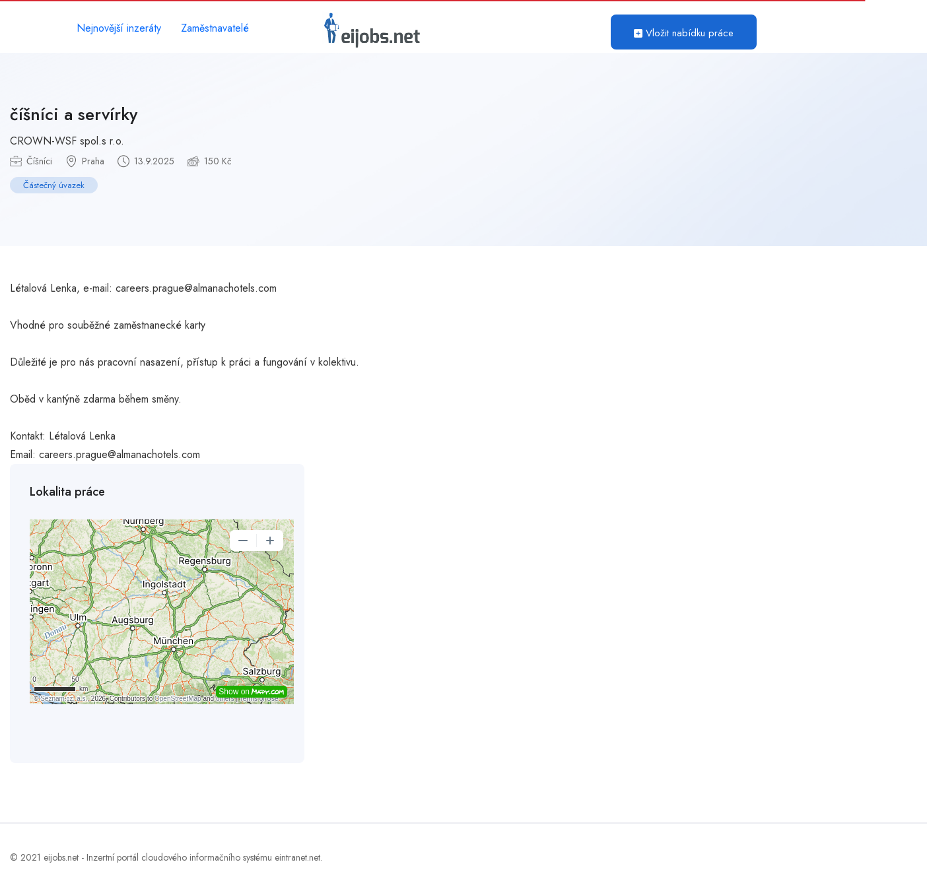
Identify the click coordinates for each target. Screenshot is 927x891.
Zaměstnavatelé (215, 28)
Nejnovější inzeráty (119, 28)
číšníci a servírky (73, 114)
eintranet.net (297, 857)
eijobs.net (61, 857)
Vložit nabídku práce (684, 33)
